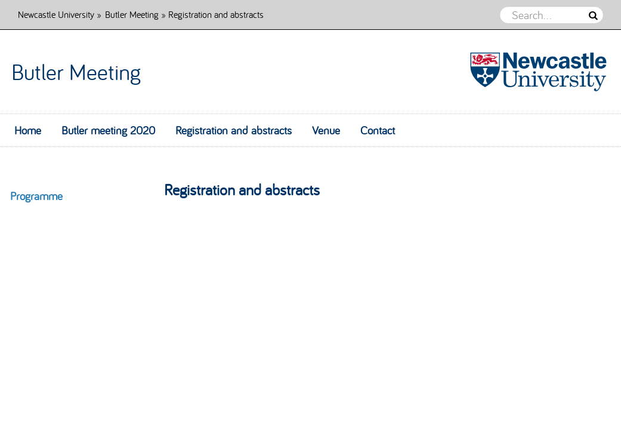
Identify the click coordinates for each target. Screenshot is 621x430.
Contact (377, 130)
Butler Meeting (132, 14)
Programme (36, 196)
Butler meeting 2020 (108, 130)
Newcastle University (56, 14)
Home (27, 130)
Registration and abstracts (233, 130)
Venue (326, 130)
